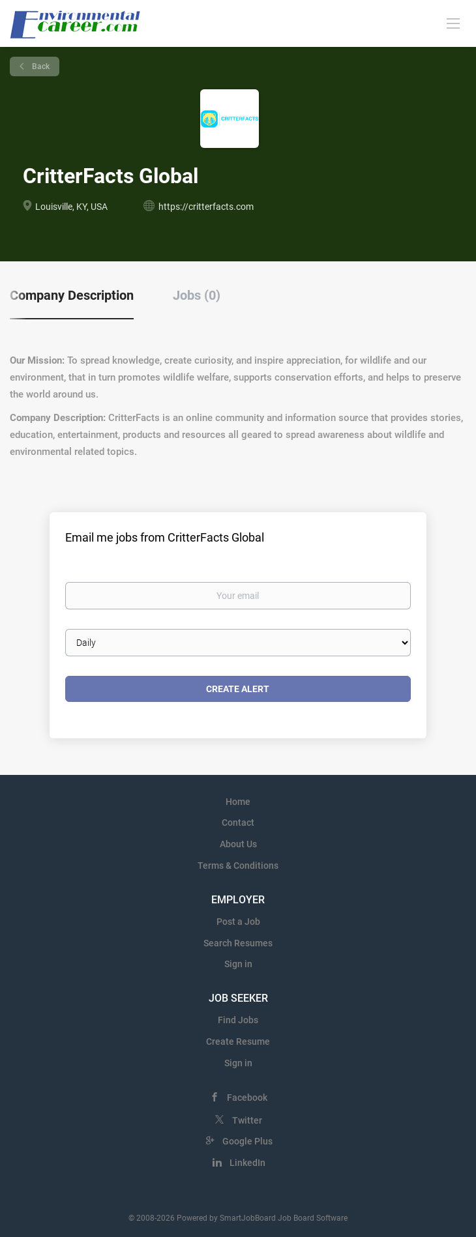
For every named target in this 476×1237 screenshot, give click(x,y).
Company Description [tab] (72, 295)
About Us (238, 844)
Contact (238, 822)
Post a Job (238, 921)
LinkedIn (247, 1162)
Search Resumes (238, 943)
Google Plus (247, 1141)
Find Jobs (238, 1020)
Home (238, 801)
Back (40, 66)
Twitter (247, 1120)
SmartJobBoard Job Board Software (284, 1218)
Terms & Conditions (238, 865)
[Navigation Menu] (453, 23)
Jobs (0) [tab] (196, 295)
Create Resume (238, 1041)
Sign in (238, 964)
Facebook (247, 1097)
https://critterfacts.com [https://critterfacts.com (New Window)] (206, 206)
